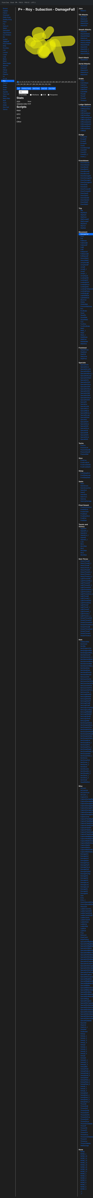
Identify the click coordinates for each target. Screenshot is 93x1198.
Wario (5, 96)
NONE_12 (83, 1160)
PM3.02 (26, 2)
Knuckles (6, 48)
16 (56, 82)
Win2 (82, 548)
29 (37, 84)
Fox (4, 24)
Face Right (52, 88)
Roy (4, 81)
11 (41, 82)
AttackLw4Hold (85, 40)
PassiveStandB (85, 450)
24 (21, 84)
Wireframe (35, 95)
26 (28, 84)
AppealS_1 (84, 539)
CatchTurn (83, 89)
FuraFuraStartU (85, 467)
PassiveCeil (84, 447)
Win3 (82, 553)
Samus (5, 83)
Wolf (4, 100)
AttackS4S (83, 47)
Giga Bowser (7, 32)
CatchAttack (84, 83)
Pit (4, 76)
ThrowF (82, 96)
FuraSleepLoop (85, 475)
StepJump (83, 356)
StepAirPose (84, 350)
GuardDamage (85, 148)
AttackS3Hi (84, 21)
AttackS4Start (84, 53)
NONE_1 (83, 1154)
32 (46, 84)
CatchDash (84, 87)
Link (4, 50)
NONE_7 (83, 1184)
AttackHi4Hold (85, 34)
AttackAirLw (84, 72)
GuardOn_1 (84, 154)
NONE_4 (83, 1178)
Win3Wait (83, 555)
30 (40, 84)
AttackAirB (83, 66)
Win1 (82, 544)
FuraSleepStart (85, 477)
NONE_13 (83, 1162)
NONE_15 (83, 1167)
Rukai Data (5, 2)
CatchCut (83, 85)
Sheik (5, 85)
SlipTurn (83, 226)
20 (69, 82)
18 (63, 82)
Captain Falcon (5, 12)
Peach (5, 72)
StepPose (83, 358)
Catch (82, 80)
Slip (81, 210)
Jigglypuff (6, 41)
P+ (16, 2)
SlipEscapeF (84, 221)
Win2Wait (83, 550)
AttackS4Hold (84, 45)
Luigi (4, 57)
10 (38, 82)
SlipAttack (83, 212)
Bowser (5, 8)
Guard (82, 145)
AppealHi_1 (84, 531)
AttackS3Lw (84, 23)
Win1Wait (83, 546)
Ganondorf (6, 30)
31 (43, 84)
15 (53, 82)
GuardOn (83, 152)
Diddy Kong (6, 17)
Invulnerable (23, 95)
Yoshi (4, 103)
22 (75, 82)
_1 (81, 1191)
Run (18, 88)
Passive (83, 445)
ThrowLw (83, 100)
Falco (4, 21)
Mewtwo (5, 65)
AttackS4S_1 (84, 49)
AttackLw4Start (85, 42)
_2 (81, 1193)
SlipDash (83, 215)
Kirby (4, 46)
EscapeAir (83, 137)
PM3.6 (21, 2)
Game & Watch (5, 27)
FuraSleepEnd (85, 473)
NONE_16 (83, 1169)
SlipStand (83, 223)
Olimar (5, 70)
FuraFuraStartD (85, 464)
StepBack (83, 352)
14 (50, 82)
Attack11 (83, 10)
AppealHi (83, 528)
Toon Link (6, 94)
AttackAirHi (84, 70)
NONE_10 (83, 1156)
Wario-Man (6, 98)
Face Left (44, 88)
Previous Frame (26, 88)
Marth (5, 61)
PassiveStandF (85, 452)
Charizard (6, 15)
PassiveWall (84, 454)
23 (18, 84)
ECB (44, 95)
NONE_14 (83, 1165)
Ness (4, 68)
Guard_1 (83, 156)
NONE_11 (83, 1158)
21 (72, 82)
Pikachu (5, 74)
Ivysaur (5, 39)
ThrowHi (83, 98)
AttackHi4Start (85, 36)
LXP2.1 (33, 2)
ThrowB (82, 94)
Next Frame (36, 88)
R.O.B (5, 78)
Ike (4, 37)
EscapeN (83, 143)
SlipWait (83, 228)
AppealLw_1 (84, 535)
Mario (5, 59)
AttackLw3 (83, 19)
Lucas (5, 54)
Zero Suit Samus (6, 108)
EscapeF (83, 141)
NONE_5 (83, 1180)
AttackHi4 (83, 31)
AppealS (83, 537)
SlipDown (83, 217)
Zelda (5, 105)
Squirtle (5, 92)
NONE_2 (83, 1173)
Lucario (5, 52)
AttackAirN (83, 74)
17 (60, 82)
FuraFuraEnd (84, 462)
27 (31, 84)
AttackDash (84, 59)
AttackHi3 (83, 17)
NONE (82, 1152)
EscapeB (83, 139)
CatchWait (83, 91)
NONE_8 (83, 1187)
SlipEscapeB (84, 219)
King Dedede (7, 43)
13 (47, 82)
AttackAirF (83, 68)
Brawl (12, 2)
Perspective (54, 95)
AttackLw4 (83, 38)
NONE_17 (83, 1171)
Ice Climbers (7, 35)
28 (34, 84)
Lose (82, 542)
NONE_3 (83, 1176)
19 (66, 82)
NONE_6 (83, 1182)
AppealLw (83, 533)
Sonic (5, 89)
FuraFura (83, 460)
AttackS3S (83, 25)
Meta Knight (7, 63)
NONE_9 (83, 1189)
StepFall (83, 354)
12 (44, 82)
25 (24, 84)
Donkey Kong (7, 19)
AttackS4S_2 (84, 51)
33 (49, 84)
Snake (5, 87)
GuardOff (83, 150)
